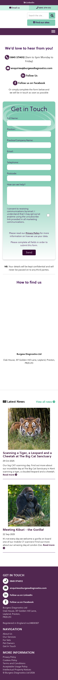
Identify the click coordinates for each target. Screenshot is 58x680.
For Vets (7, 640)
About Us (7, 633)
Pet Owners (9, 643)
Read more (10, 474)
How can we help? (16, 184)
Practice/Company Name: (20, 140)
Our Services (9, 637)
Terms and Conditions (14, 663)
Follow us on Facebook (29, 83)
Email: (10, 151)
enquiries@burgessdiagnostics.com (29, 68)
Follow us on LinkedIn (18, 595)
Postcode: (12, 173)
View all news (45, 401)
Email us (14, 8)
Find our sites (41, 22)
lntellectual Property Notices (17, 669)
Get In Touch (9, 646)
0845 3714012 (15, 57)
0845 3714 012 (43, 8)
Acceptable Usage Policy (15, 666)
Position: (11, 129)
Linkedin (29, 2)
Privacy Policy (33, 233)
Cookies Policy (10, 660)
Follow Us (29, 75)
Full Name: (12, 118)
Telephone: (12, 162)
